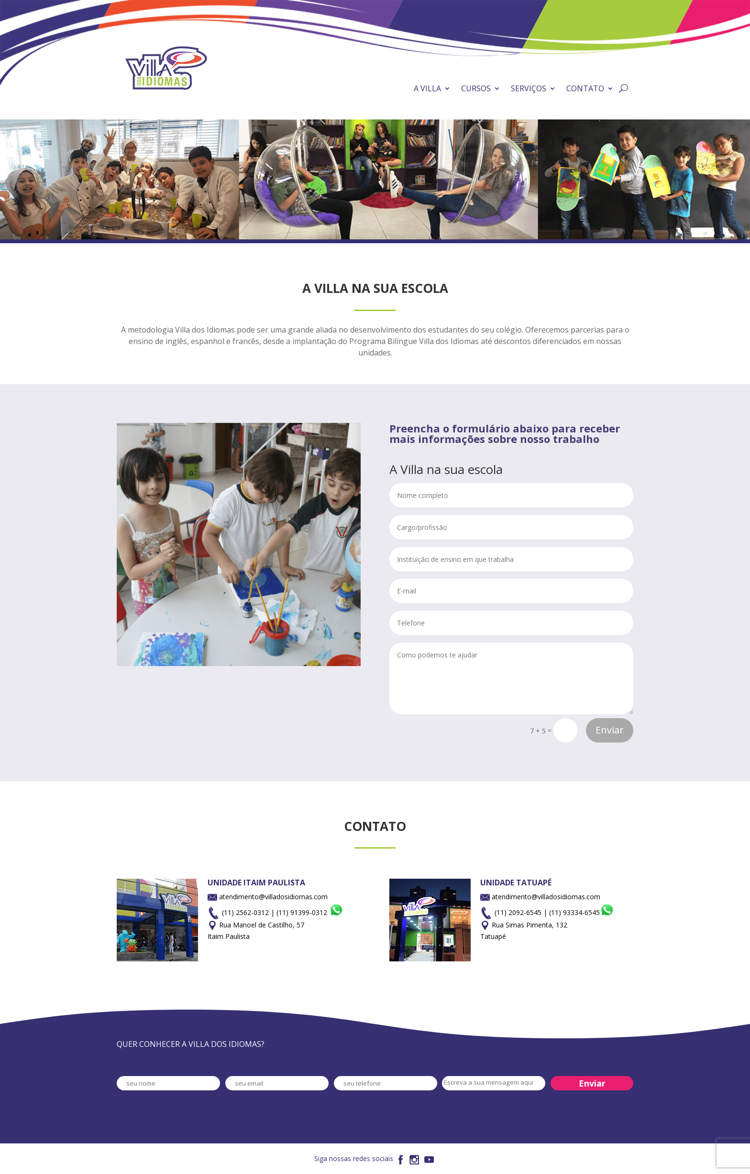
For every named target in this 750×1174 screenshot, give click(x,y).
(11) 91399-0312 (309, 912)
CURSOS (476, 88)
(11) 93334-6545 (581, 912)
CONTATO (585, 88)
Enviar (610, 729)
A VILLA (427, 88)
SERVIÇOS (528, 88)
